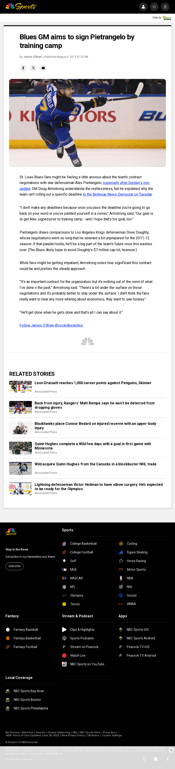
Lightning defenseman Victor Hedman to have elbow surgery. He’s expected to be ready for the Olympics (99, 486)
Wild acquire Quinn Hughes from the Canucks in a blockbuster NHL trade (96, 464)
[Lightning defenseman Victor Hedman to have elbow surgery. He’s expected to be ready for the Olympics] (20, 488)
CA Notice (94, 735)
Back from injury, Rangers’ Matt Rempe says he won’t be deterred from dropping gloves (95, 405)
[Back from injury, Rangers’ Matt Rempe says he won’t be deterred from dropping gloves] (20, 407)
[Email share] (43, 68)
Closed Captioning (59, 732)
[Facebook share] (23, 68)
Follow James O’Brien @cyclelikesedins (51, 325)
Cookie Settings (112, 735)
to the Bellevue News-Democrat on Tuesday (117, 194)
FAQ (75, 732)
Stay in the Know (16, 549)
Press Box (109, 732)
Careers (40, 732)
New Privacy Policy (73, 735)
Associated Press (46, 391)
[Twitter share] (33, 68)
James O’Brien (32, 56)
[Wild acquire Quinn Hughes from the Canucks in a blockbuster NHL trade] (20, 468)
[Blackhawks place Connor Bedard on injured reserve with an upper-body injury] (20, 427)
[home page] (20, 7)
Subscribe (14, 566)
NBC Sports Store (90, 732)
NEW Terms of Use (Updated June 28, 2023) (32, 735)
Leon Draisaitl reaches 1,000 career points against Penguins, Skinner (93, 383)
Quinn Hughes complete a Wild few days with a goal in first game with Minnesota (93, 446)
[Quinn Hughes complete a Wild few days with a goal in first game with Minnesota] (20, 448)
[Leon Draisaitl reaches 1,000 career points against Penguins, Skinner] (20, 387)
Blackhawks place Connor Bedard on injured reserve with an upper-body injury (95, 425)
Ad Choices (12, 732)
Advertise (27, 732)
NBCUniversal (29, 742)
